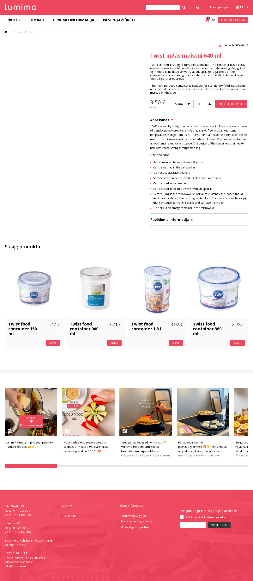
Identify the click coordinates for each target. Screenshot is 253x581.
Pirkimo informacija (72, 19)
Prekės (11, 19)
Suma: (179, 104)
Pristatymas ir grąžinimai (136, 521)
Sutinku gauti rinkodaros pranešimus (207, 517)
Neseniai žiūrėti (117, 19)
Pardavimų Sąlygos (133, 516)
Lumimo (35, 19)
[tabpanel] (71, 120)
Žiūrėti (52, 342)
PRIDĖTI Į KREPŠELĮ (230, 104)
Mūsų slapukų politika (134, 527)
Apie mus (70, 516)
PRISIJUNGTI (219, 525)
